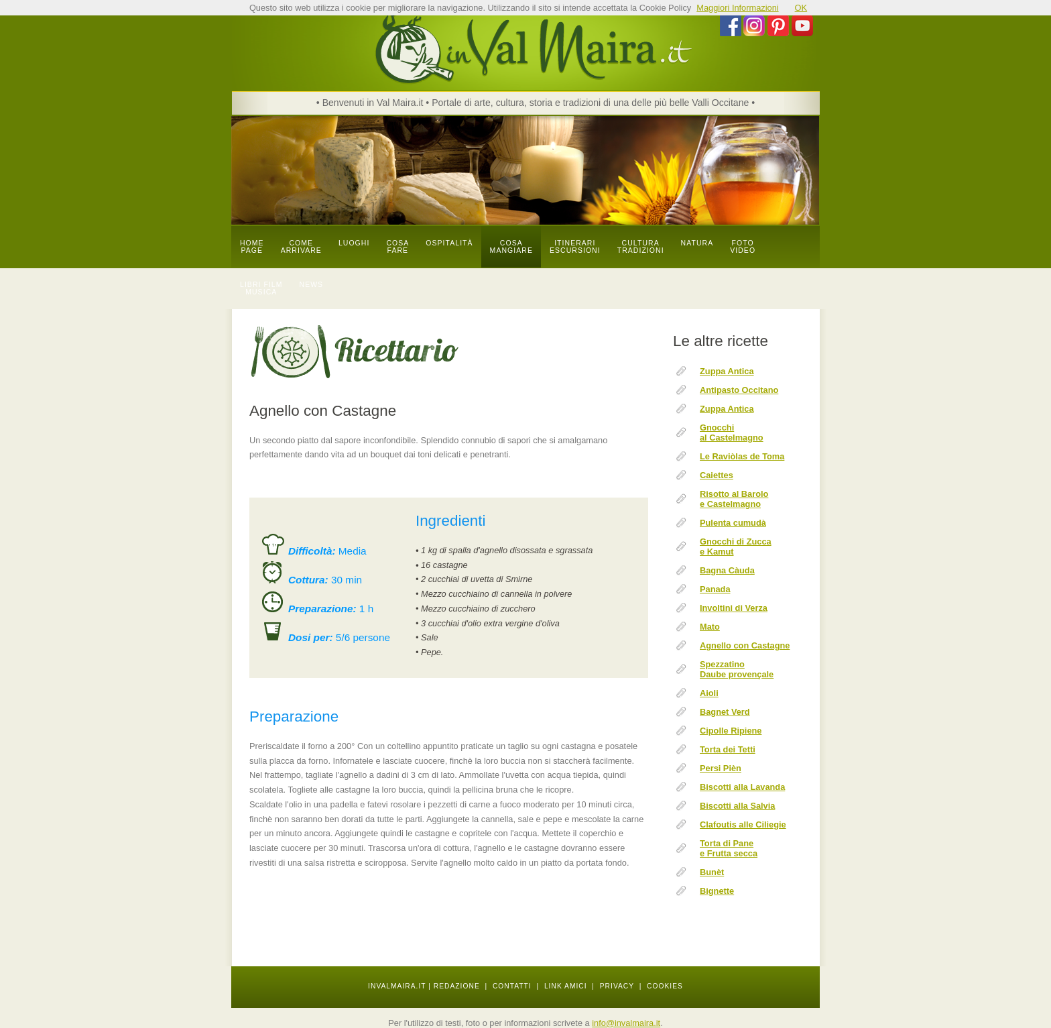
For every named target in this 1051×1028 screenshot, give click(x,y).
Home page (252, 246)
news (312, 284)
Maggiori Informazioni (737, 8)
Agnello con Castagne (745, 645)
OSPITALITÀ (449, 243)
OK (801, 8)
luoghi (354, 243)
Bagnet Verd (725, 712)
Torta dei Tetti (727, 749)
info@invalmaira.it (626, 1023)
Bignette (717, 891)
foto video (742, 246)
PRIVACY (617, 986)
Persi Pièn (720, 768)
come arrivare (301, 246)
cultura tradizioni (640, 246)
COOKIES (665, 986)
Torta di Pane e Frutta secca (728, 848)
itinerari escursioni (575, 246)
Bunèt (712, 872)
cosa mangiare (511, 246)
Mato (710, 627)
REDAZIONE (457, 986)
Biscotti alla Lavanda (742, 787)
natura (697, 243)
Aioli (709, 693)
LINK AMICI (565, 986)
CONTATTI (512, 986)
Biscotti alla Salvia (737, 806)
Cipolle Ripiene (730, 731)
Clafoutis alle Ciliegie (743, 824)
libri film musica (261, 288)
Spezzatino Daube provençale (737, 669)
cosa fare (397, 246)
